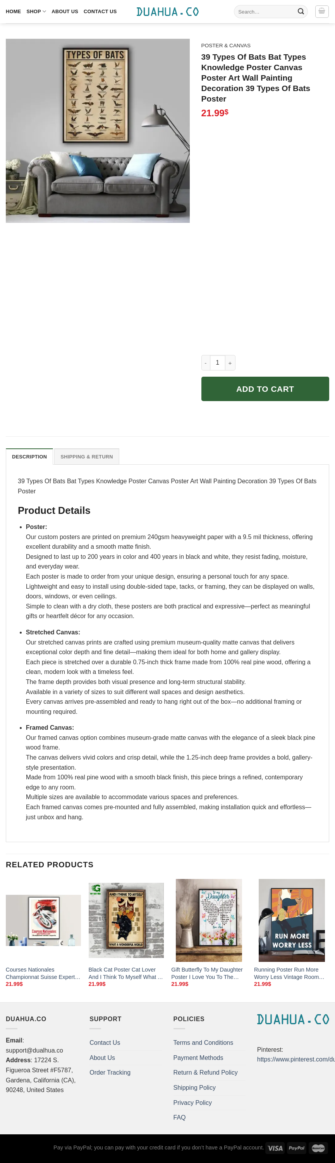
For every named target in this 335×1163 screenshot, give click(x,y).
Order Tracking (110, 1072)
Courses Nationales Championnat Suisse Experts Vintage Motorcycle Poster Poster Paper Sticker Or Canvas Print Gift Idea (42, 973)
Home (13, 11)
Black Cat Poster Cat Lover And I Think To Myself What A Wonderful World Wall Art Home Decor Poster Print (125, 973)
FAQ (180, 1117)
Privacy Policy (193, 1102)
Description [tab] (29, 457)
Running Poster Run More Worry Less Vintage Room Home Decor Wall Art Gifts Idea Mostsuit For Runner (286, 973)
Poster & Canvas (226, 45)
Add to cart (265, 388)
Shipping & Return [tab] (86, 457)
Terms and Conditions (204, 1042)
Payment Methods (198, 1057)
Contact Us (100, 11)
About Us (65, 11)
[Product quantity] (217, 362)
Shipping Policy (195, 1087)
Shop (36, 11)
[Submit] (301, 11)
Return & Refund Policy (206, 1072)
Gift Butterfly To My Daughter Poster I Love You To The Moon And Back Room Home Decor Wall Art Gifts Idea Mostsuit (207, 973)
